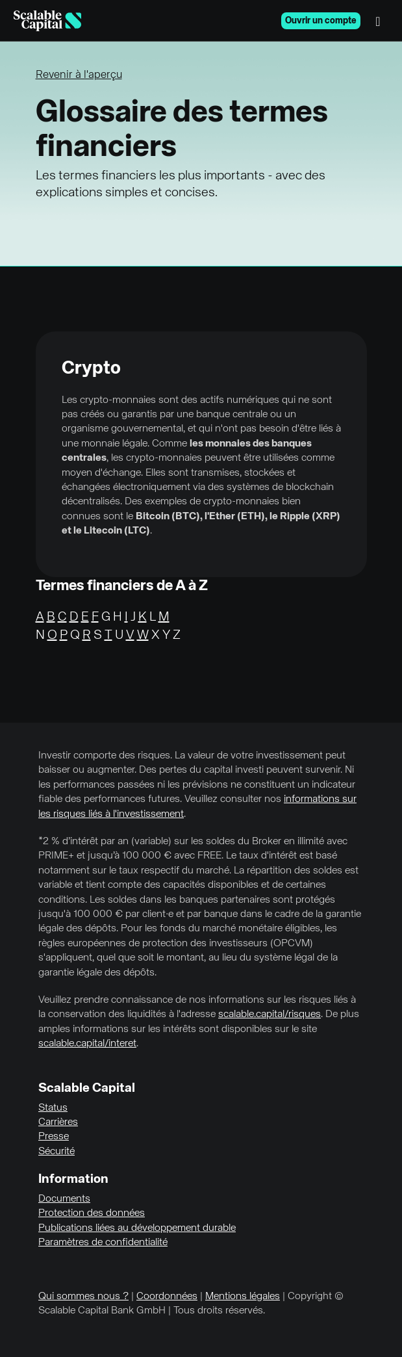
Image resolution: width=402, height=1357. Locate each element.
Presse (53, 1136)
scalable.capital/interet (87, 1044)
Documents (64, 1199)
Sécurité (56, 1151)
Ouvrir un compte (321, 20)
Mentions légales (242, 1296)
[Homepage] (47, 20)
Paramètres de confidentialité (103, 1242)
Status (53, 1108)
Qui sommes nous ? (83, 1296)
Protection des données (91, 1213)
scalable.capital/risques (269, 1014)
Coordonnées (166, 1296)
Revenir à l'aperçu (79, 75)
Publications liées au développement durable (137, 1228)
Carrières (58, 1122)
